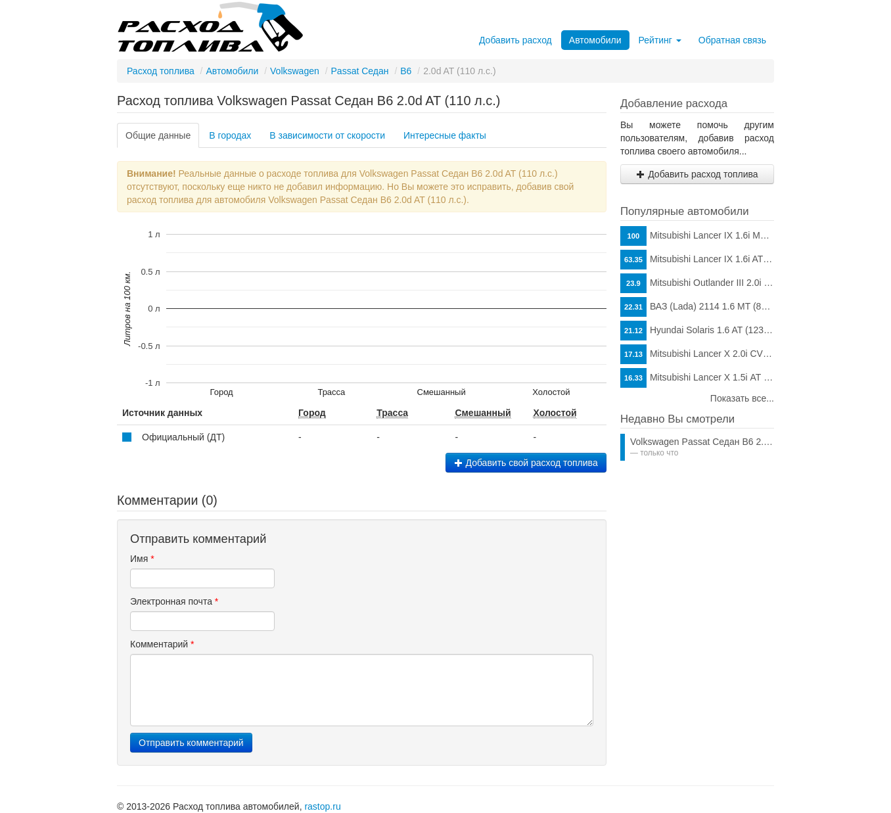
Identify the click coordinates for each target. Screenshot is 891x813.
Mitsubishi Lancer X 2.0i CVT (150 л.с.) (697, 354)
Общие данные (158, 135)
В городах (230, 135)
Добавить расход (515, 40)
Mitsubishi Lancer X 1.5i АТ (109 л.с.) (697, 378)
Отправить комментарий (191, 742)
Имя (142, 558)
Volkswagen (294, 71)
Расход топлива (160, 71)
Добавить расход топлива (697, 174)
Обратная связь (732, 40)
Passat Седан (360, 71)
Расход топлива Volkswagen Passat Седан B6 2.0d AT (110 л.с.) (309, 100)
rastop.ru (322, 806)
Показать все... (742, 398)
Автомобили (595, 40)
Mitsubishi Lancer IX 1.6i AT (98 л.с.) (697, 259)
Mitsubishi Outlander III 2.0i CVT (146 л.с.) (697, 283)
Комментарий (162, 644)
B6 (405, 71)
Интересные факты (444, 135)
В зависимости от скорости (327, 135)
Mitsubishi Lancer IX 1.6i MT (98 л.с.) (697, 236)
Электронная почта (174, 601)
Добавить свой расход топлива (526, 462)
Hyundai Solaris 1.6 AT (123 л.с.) (697, 330)
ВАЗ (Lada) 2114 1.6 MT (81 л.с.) (697, 307)
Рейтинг (660, 40)
